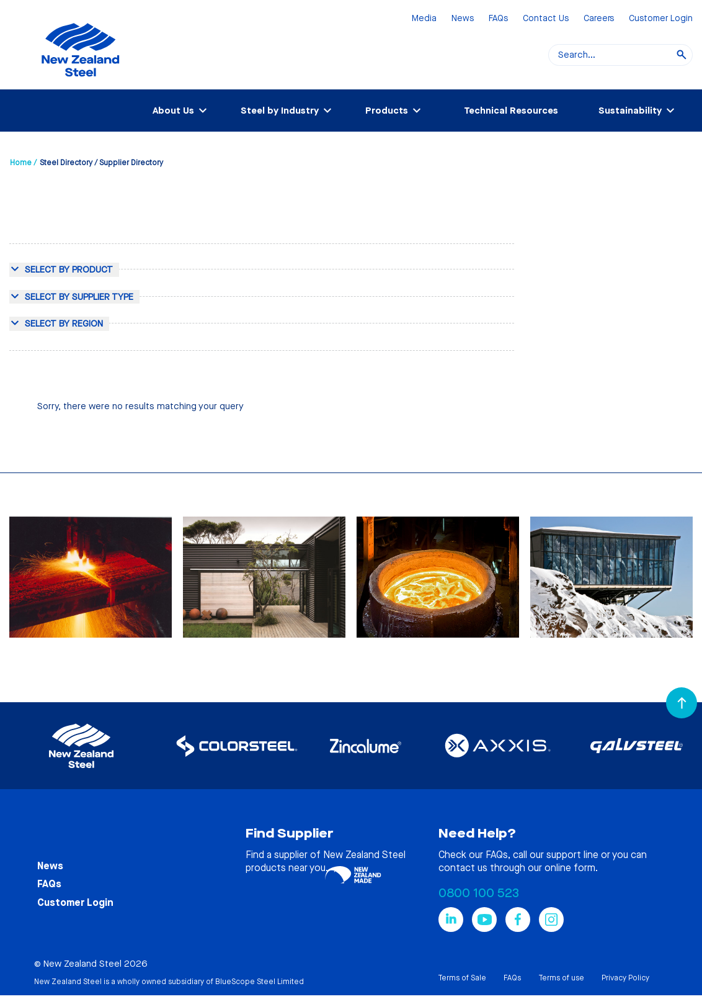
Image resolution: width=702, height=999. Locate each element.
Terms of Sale (462, 978)
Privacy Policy (625, 978)
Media (424, 19)
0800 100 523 (478, 893)
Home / (23, 163)
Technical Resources (511, 110)
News (462, 19)
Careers (599, 19)
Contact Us (546, 19)
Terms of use (561, 978)
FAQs (498, 19)
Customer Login (661, 19)
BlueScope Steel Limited (259, 982)
